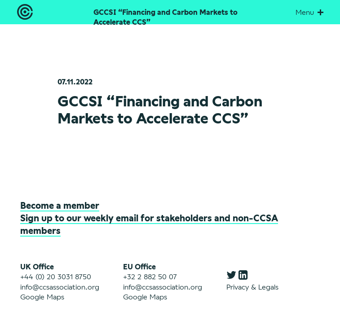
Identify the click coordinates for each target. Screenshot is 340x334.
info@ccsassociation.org (59, 286)
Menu (309, 12)
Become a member (59, 205)
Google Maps (42, 296)
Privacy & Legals (252, 286)
